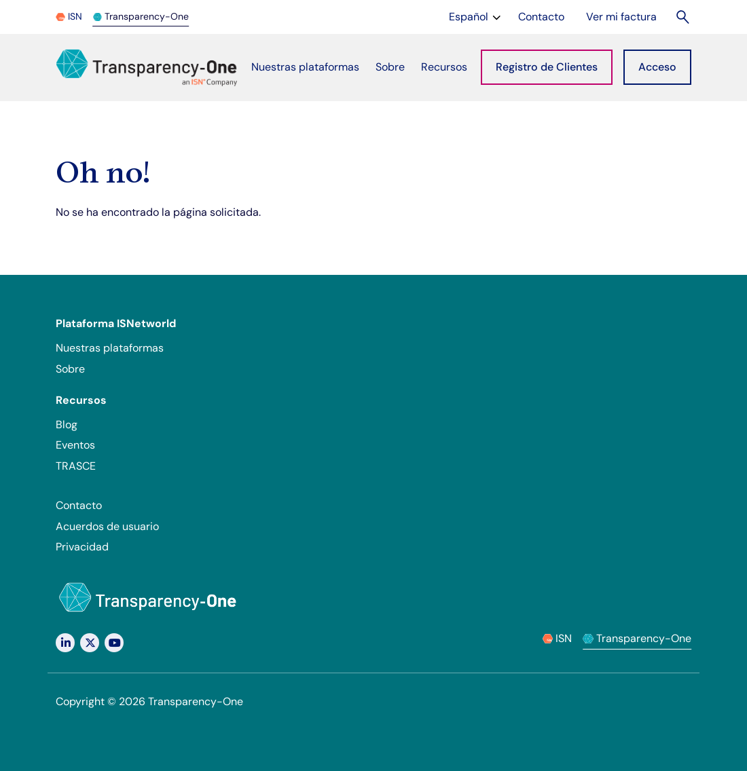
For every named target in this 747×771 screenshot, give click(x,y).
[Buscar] (683, 17)
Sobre (70, 369)
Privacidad (82, 547)
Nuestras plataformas (110, 348)
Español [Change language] (476, 16)
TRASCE (76, 466)
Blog (66, 424)
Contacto (79, 505)
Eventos (75, 445)
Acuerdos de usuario (107, 526)
